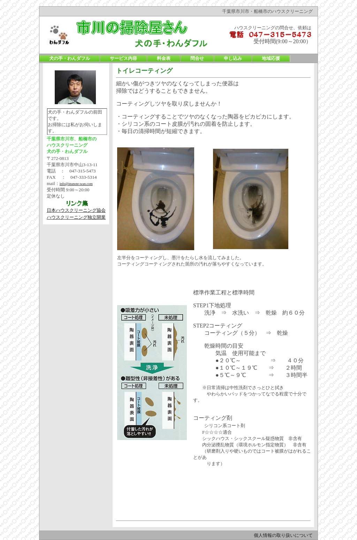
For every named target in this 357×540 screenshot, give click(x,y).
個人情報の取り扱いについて (283, 535)
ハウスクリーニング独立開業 (76, 217)
